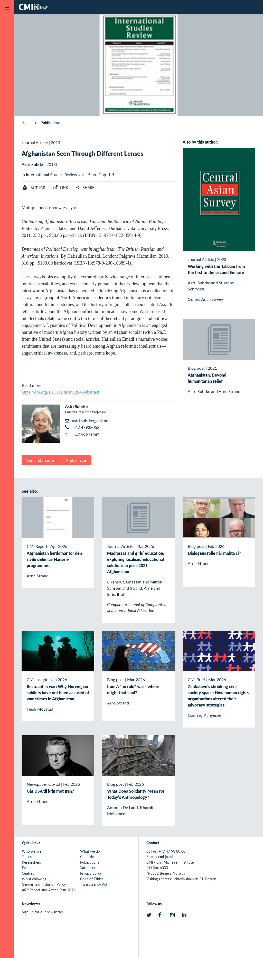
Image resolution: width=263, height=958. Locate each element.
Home (26, 122)
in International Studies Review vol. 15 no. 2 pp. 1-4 (68, 174)
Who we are (31, 851)
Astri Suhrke (33, 164)
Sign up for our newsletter (42, 911)
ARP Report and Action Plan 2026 (49, 889)
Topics (27, 856)
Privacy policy (91, 873)
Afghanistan (76, 460)
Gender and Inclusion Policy (44, 884)
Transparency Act (93, 884)
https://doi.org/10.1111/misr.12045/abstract (60, 392)
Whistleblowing (34, 878)
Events (27, 867)
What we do (90, 851)
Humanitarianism (41, 460)
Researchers (31, 862)
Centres (28, 873)
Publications (50, 122)
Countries (87, 856)
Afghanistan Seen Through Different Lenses (82, 153)
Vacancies (88, 867)
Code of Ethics (91, 878)
